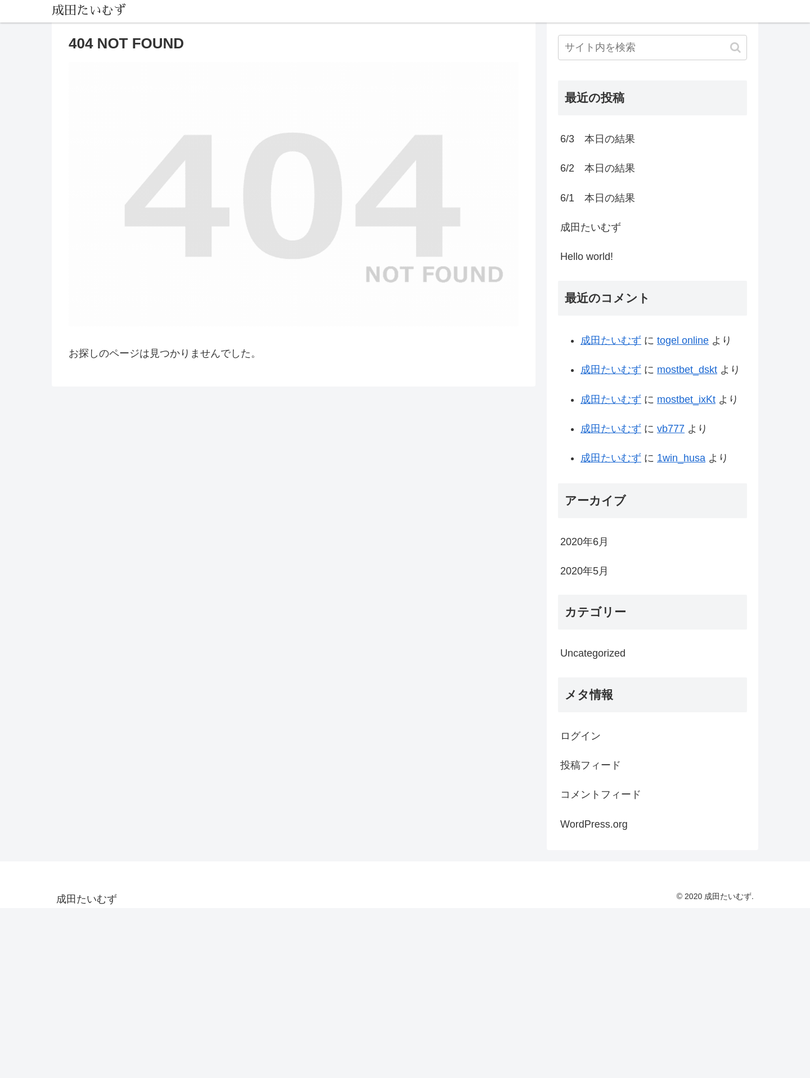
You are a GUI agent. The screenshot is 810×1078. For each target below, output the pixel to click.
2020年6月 (584, 541)
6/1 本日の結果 (597, 198)
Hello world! (586, 256)
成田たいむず (590, 227)
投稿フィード (590, 765)
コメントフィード (600, 794)
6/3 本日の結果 (597, 139)
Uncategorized (593, 653)
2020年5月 (584, 571)
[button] (735, 47)
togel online (683, 340)
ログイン (580, 736)
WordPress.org (594, 824)
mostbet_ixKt (686, 399)
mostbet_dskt (687, 369)
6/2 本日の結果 (597, 168)
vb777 (671, 428)
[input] (652, 47)
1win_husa (681, 458)
